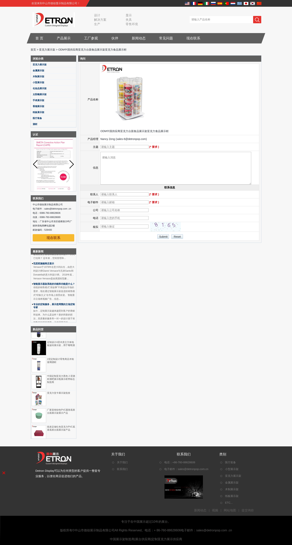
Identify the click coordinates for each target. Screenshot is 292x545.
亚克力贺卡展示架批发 (58, 393)
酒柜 (35, 124)
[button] (71, 164)
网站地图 (230, 510)
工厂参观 (91, 38)
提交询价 (248, 510)
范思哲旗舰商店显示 (43, 264)
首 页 (39, 38)
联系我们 (122, 469)
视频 (215, 510)
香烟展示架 (38, 106)
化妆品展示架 (40, 88)
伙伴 (114, 38)
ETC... (229, 502)
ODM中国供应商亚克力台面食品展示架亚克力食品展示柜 (134, 131)
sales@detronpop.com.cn (193, 469)
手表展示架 (38, 100)
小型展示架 (38, 82)
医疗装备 (37, 118)
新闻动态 (139, 38)
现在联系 (193, 38)
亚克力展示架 (47, 49)
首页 (33, 49)
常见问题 (166, 38)
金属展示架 (38, 70)
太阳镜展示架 (40, 94)
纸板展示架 (38, 112)
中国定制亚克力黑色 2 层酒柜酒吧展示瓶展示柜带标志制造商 (61, 379)
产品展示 (64, 38)
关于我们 (122, 462)
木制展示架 (38, 76)
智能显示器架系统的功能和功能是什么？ (54, 284)
